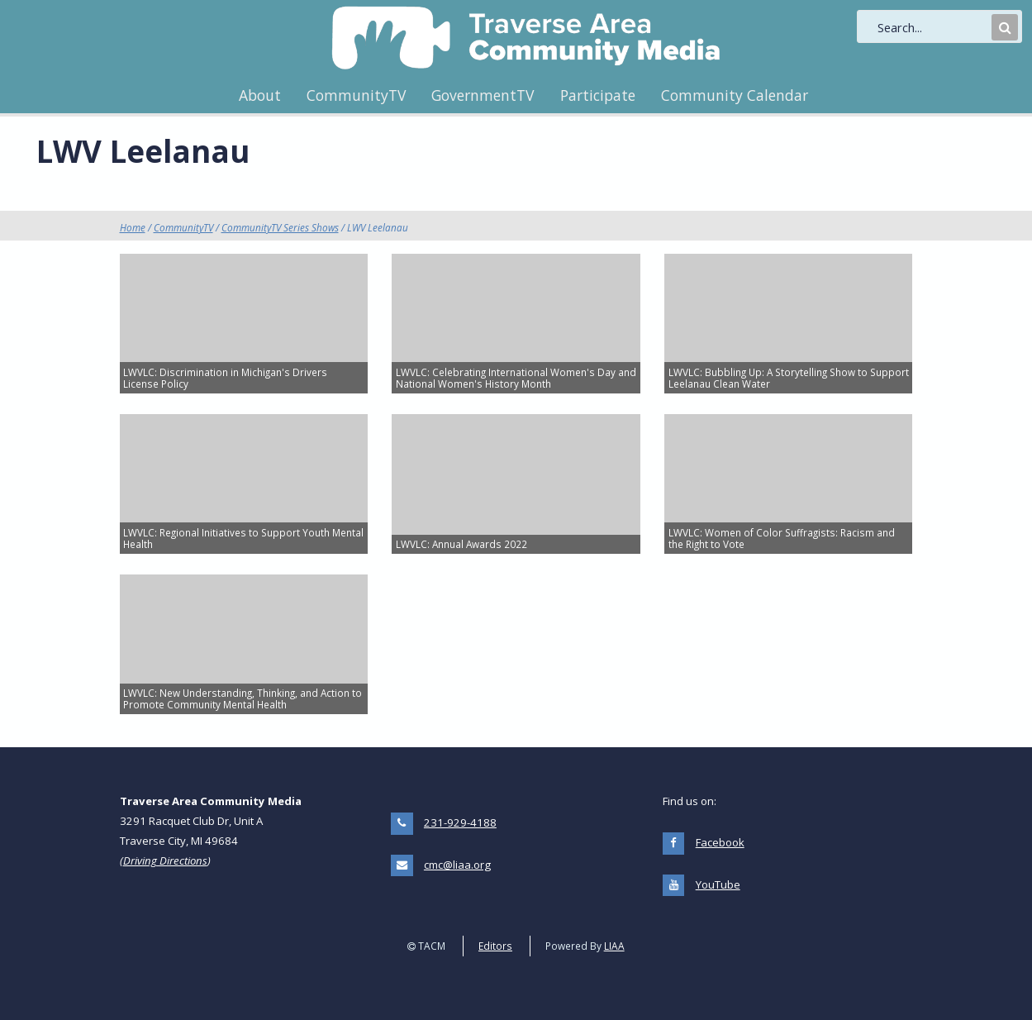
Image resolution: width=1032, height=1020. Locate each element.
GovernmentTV (482, 95)
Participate (597, 95)
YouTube (718, 884)
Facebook (720, 842)
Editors (495, 945)
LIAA (614, 945)
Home (132, 227)
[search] (933, 27)
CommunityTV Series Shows (280, 227)
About (260, 95)
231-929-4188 (460, 822)
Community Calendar (734, 95)
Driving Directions (165, 860)
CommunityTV (356, 95)
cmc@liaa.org (457, 864)
